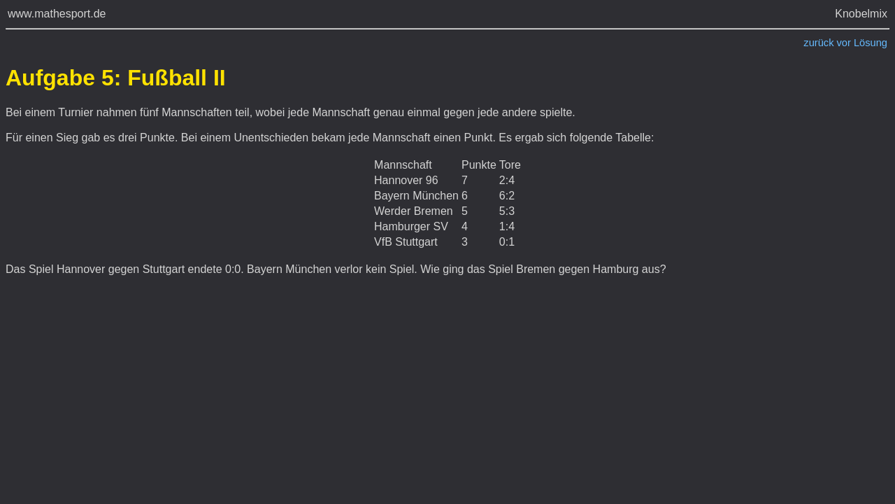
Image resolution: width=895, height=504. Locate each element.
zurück (818, 42)
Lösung (870, 42)
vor (844, 42)
